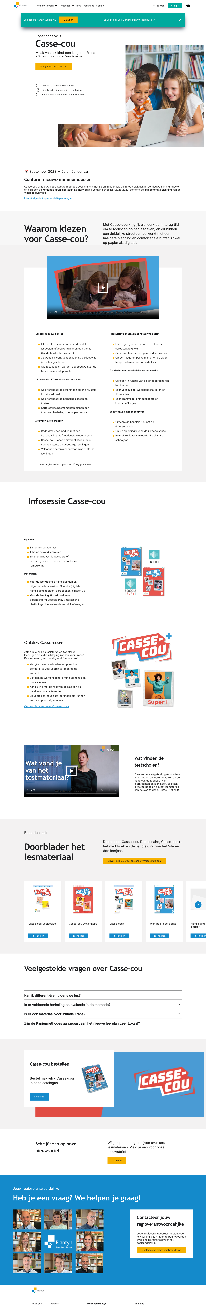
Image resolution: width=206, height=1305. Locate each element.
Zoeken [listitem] (158, 5)
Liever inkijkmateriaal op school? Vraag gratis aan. (63, 464)
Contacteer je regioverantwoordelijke (161, 1250)
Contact (100, 5)
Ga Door (68, 19)
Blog (78, 5)
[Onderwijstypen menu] (47, 5)
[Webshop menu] (67, 5)
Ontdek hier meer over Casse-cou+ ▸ (46, 706)
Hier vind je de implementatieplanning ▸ (47, 198)
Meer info (39, 1096)
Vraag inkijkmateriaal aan (53, 66)
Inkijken (38, 935)
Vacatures (88, 5)
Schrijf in (117, 1160)
